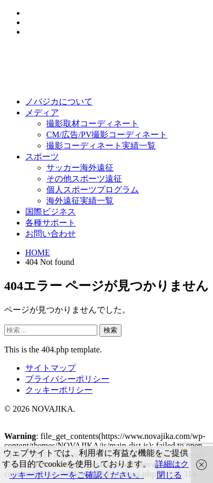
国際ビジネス (50, 211)
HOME (37, 252)
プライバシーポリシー (67, 378)
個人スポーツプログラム (92, 189)
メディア (42, 112)
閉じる (169, 474)
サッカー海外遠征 (80, 167)
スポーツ (42, 156)
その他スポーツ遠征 (84, 178)
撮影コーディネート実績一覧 (101, 145)
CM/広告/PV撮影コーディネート (106, 134)
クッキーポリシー (59, 389)
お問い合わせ (50, 233)
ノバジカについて (59, 101)
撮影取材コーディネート (92, 123)
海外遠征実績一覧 (80, 200)
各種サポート (50, 222)
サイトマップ (50, 367)
